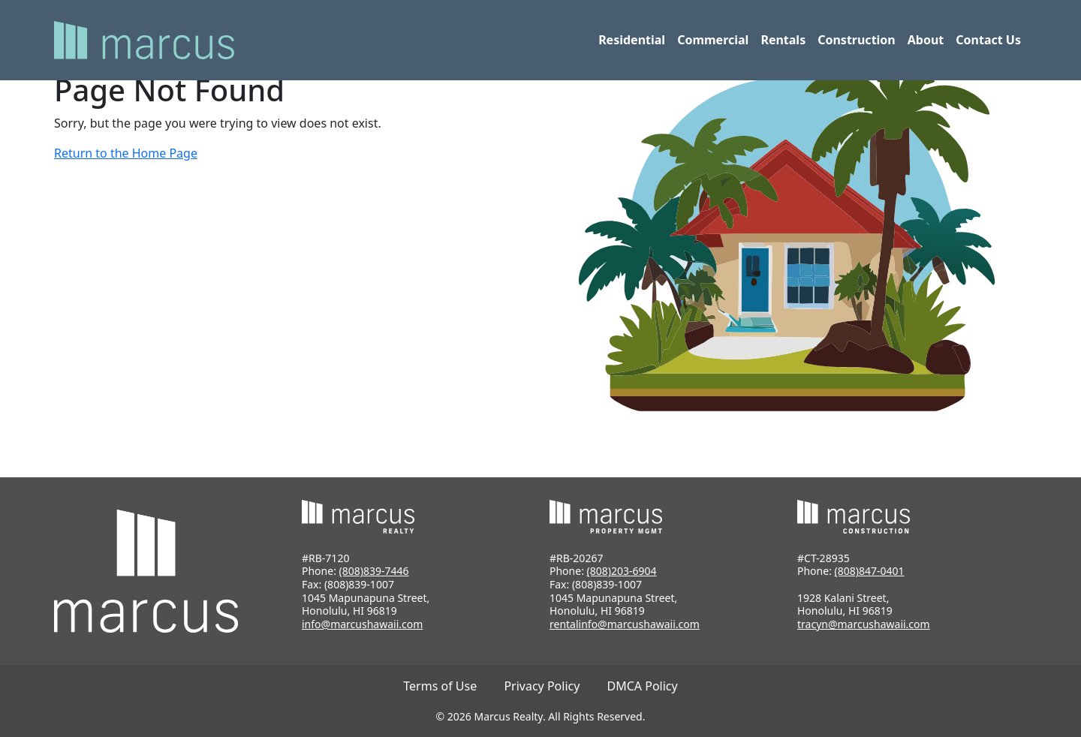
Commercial (712, 40)
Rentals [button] (782, 40)
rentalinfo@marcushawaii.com (625, 624)
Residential (631, 40)
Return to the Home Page (125, 153)
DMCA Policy (642, 686)
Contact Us (988, 40)
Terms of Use (440, 686)
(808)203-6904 (622, 571)
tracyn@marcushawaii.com (863, 624)
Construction (857, 40)
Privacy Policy (542, 686)
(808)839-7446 (374, 571)
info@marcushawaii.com (362, 624)
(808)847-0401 (870, 571)
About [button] (926, 40)
